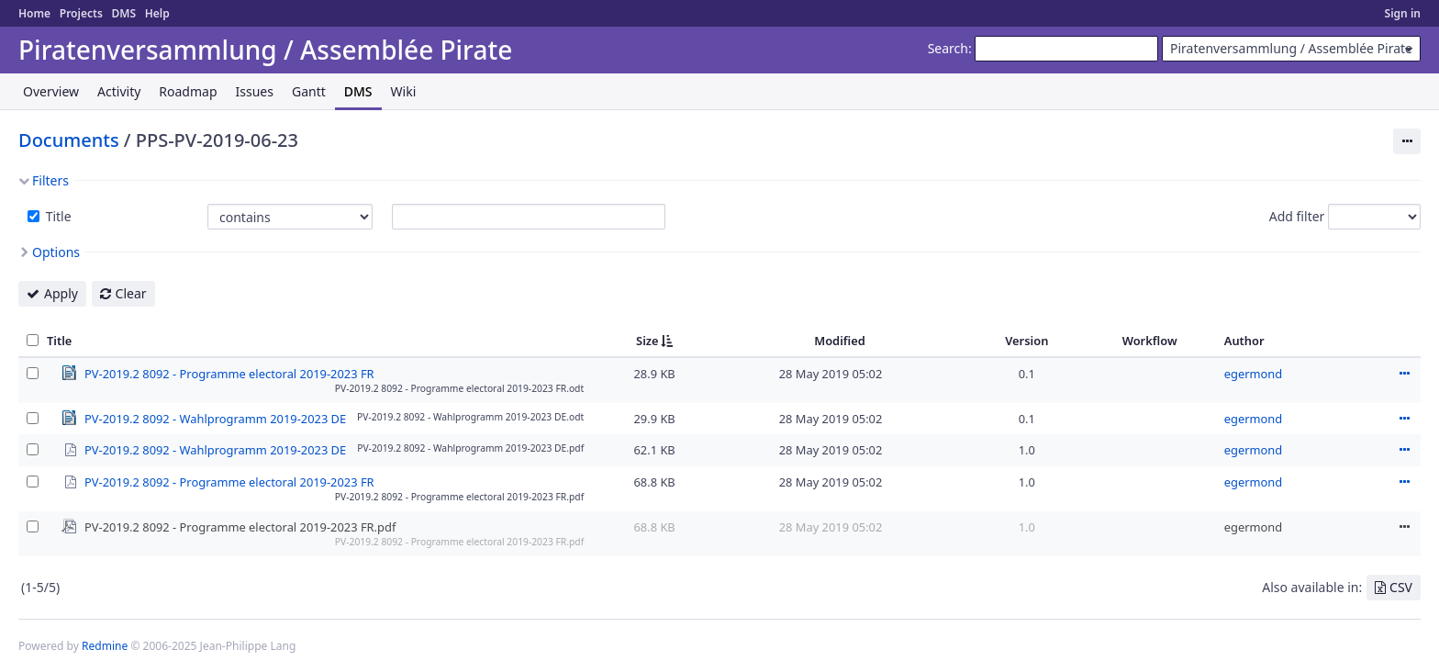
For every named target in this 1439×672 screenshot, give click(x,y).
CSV (1400, 587)
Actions (1404, 373)
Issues (254, 91)
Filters (50, 180)
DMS (123, 13)
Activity (118, 91)
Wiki (404, 91)
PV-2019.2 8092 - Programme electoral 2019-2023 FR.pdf (240, 526)
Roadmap (188, 91)
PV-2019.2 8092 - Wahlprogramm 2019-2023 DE (215, 417)
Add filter (1297, 216)
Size (647, 340)
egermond (1253, 373)
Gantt (309, 91)
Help (157, 13)
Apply (61, 293)
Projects (81, 13)
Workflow (1149, 340)
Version (1026, 340)
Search (948, 48)
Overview (51, 91)
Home (34, 13)
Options (56, 252)
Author (1244, 340)
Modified (839, 340)
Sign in (1403, 13)
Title (57, 216)
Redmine (105, 646)
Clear (131, 293)
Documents (68, 140)
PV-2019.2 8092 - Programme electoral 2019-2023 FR (229, 372)
